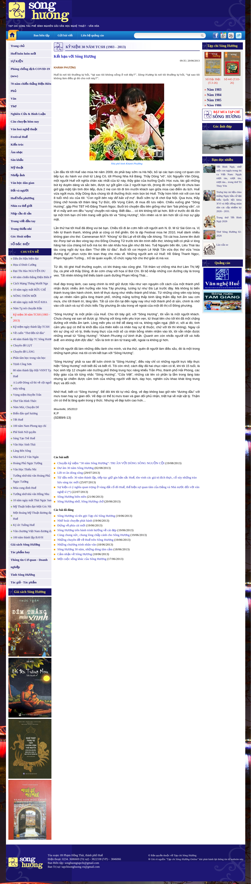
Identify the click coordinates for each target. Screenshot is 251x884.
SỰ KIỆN (17, 61)
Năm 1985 (214, 100)
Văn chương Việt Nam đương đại (33, 531)
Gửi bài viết (65, 35)
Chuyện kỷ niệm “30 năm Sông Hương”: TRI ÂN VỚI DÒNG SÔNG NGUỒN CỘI (111, 463)
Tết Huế (18, 419)
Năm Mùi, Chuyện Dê (26, 407)
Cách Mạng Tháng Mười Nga (30, 283)
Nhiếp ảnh (18, 175)
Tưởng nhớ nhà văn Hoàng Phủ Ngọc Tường (31, 478)
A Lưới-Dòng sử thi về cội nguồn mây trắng (33, 385)
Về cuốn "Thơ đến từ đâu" (29, 333)
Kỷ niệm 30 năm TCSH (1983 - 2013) (31, 317)
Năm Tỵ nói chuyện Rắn (27, 308)
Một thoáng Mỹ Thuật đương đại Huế (32, 515)
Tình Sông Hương (23, 574)
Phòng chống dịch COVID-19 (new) (30, 72)
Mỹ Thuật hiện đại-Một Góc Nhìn (33, 506)
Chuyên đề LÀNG (24, 351)
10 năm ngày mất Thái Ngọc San (32, 500)
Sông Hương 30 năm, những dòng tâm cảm (85, 549)
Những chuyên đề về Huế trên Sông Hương (85, 539)
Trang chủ (18, 46)
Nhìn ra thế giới (21, 206)
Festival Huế (19, 137)
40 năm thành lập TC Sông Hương (33, 339)
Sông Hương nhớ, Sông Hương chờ (80, 501)
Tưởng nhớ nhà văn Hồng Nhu (31, 494)
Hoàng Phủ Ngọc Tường (27, 463)
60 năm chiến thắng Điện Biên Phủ (34, 277)
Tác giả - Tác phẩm (24, 582)
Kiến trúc (17, 144)
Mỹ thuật (17, 167)
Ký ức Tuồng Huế (24, 525)
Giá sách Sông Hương (25, 544)
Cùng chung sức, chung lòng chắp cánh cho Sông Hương (93, 535)
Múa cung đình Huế (24, 488)
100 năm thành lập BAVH (28, 537)
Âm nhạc (17, 152)
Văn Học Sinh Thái (24, 444)
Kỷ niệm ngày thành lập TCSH (31, 326)
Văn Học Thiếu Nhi (24, 469)
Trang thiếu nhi (21, 229)
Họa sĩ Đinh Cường (24, 264)
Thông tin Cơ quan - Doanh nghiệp (29, 563)
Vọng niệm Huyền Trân (27, 394)
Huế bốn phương (22, 198)
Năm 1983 (214, 89)
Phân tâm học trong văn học (29, 358)
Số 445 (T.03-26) (232, 81)
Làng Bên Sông (22, 450)
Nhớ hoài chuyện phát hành (74, 520)
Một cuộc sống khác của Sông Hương (81, 559)
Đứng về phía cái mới (71, 525)
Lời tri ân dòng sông (70, 472)
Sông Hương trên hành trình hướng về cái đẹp (87, 530)
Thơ (14, 106)
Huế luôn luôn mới (23, 53)
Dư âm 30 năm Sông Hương (75, 468)
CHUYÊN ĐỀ (30, 251)
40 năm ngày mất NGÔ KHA (30, 302)
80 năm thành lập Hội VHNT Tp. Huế (32, 373)
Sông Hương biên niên (71, 496)
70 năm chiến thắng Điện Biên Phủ (31, 87)
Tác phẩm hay (20, 552)
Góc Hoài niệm (21, 236)
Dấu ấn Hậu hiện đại (26, 258)
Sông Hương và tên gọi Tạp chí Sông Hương (86, 516)
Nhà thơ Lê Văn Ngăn (26, 457)
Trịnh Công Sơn (22, 364)
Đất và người (20, 190)
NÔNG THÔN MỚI (24, 296)
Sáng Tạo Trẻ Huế (24, 438)
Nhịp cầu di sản (21, 213)
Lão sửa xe (222, 244)
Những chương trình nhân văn (76, 544)
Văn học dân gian (22, 183)
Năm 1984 (214, 95)
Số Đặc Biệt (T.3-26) (212, 81)
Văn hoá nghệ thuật (24, 129)
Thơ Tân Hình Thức (25, 401)
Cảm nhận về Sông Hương (74, 554)
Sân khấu (17, 160)
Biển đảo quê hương (25, 413)
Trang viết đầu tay (23, 221)
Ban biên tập (42, 35)
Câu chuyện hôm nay (25, 121)
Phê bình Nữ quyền (24, 432)
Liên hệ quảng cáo (92, 35)
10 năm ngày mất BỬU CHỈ (29, 289)
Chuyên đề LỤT (22, 345)
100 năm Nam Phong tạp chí (29, 426)
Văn (13, 98)
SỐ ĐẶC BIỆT (20, 244)
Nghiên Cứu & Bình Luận (28, 114)
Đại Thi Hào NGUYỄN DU (29, 271)
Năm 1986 (214, 105)
